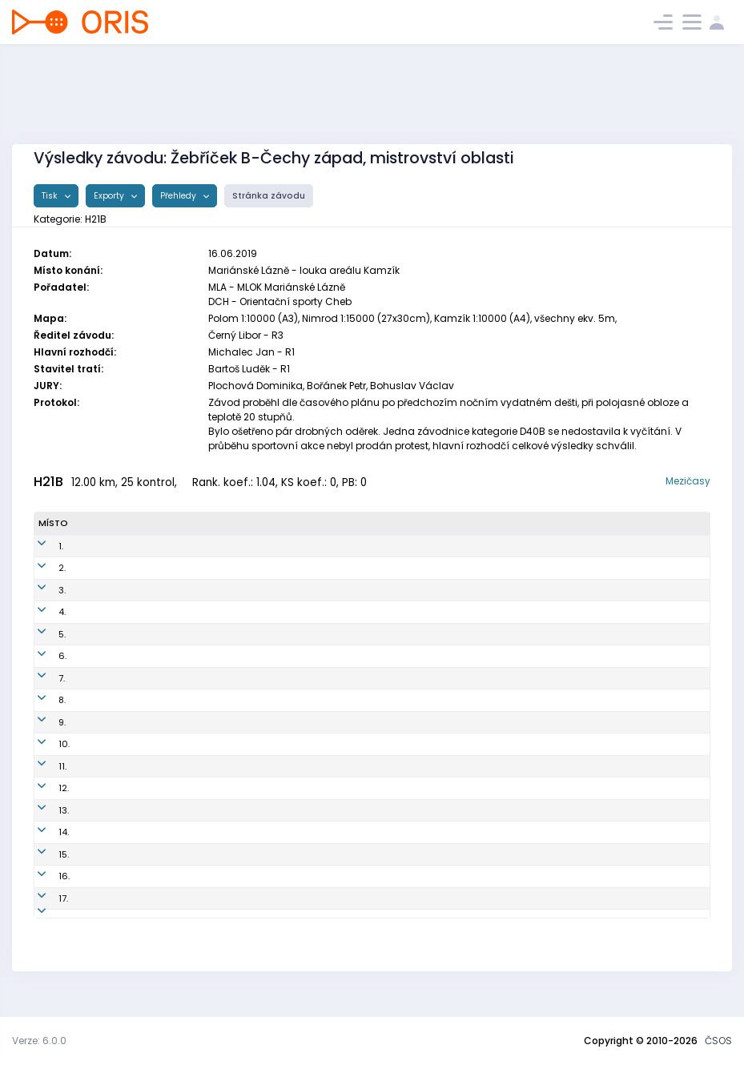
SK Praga (404, 567)
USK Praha (407, 854)
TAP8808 (245, 678)
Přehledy (179, 196)
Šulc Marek (121, 611)
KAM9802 (247, 590)
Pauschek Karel (132, 898)
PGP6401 (245, 567)
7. (41, 678)
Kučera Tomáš (129, 832)
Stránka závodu (268, 196)
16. (44, 876)
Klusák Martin (128, 634)
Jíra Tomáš (122, 590)
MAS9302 (247, 611)
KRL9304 (245, 546)
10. (44, 743)
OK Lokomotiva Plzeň (430, 876)
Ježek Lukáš (123, 766)
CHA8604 (247, 766)
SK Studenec (412, 722)
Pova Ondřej (124, 546)
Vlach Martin (125, 920)
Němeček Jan (128, 699)
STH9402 (246, 832)
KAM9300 (247, 699)
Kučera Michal (129, 722)
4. (42, 611)
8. (42, 699)
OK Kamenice (414, 590)
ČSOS (718, 1040)
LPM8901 (244, 876)
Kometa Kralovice (424, 546)
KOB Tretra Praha (422, 655)
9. (42, 722)
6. (42, 655)
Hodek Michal (128, 678)
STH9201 (244, 722)
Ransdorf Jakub (132, 788)
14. (43, 832)
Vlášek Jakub (126, 655)
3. (42, 590)
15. (43, 854)
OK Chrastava (416, 766)
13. (43, 810)
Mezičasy (688, 481)
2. (42, 567)
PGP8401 (244, 743)
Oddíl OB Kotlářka (424, 634)
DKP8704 (245, 634)
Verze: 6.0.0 (39, 1040)
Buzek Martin (125, 743)
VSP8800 (246, 854)
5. (42, 634)
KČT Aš (399, 611)
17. (43, 898)
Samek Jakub (127, 854)
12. (43, 788)
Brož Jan (115, 876)
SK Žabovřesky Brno (427, 898)
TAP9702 (244, 655)
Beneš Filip (120, 810)
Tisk (51, 196)
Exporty (110, 196)
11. (42, 766)
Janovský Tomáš (135, 567)
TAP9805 (245, 788)
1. (40, 546)
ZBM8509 (246, 898)
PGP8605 (246, 920)
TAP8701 (243, 810)
